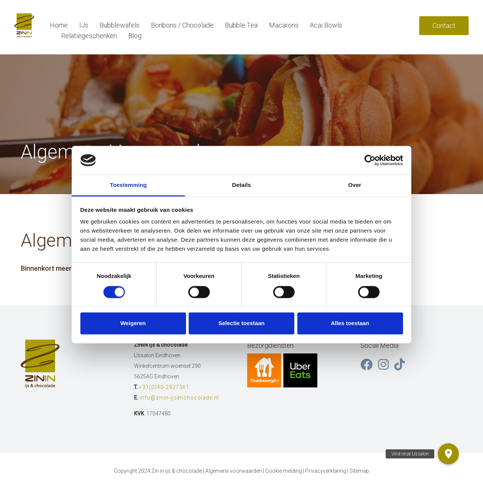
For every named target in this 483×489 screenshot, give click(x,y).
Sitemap (359, 471)
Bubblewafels (120, 25)
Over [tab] (354, 185)
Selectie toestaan (241, 323)
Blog (135, 36)
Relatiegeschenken (89, 36)
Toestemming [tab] (128, 185)
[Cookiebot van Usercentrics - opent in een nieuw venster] (370, 160)
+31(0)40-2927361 (164, 387)
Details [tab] (241, 185)
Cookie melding (283, 471)
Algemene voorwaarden (233, 471)
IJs (83, 25)
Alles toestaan (350, 323)
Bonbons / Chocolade (182, 25)
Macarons (283, 25)
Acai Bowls (326, 25)
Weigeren (133, 323)
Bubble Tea (241, 25)
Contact (443, 25)
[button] (448, 453)
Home (59, 25)
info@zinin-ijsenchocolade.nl (179, 398)
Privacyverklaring (325, 471)
